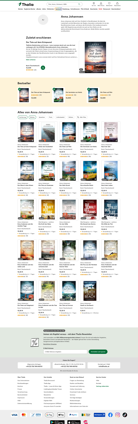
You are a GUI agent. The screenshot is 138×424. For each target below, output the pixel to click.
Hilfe (97, 380)
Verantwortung (22, 392)
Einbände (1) (118, 117)
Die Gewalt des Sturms (90, 218)
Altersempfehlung (104, 117)
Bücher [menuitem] (20, 9)
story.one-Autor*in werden (52, 406)
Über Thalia (21, 377)
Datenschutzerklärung (25, 403)
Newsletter (47, 395)
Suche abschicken (79, 4)
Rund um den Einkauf (77, 377)
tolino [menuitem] (44, 9)
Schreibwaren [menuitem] (75, 9)
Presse (20, 389)
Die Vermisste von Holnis (90, 139)
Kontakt (98, 383)
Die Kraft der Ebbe (48, 218)
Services (72, 395)
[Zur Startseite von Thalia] (28, 4)
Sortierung (27, 117)
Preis (55, 117)
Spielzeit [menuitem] (58, 9)
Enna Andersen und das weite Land (27, 258)
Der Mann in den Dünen (27, 178)
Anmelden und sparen (98, 352)
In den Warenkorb (43, 68)
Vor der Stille (69, 218)
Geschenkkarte (48, 392)
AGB (19, 400)
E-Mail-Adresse (48, 348)
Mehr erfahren (31, 60)
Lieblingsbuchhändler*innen (53, 389)
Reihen (75, 117)
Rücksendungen (75, 400)
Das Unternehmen (23, 380)
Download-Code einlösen (78, 392)
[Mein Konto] (101, 4)
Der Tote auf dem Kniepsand (95, 57)
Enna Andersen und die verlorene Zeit (48, 258)
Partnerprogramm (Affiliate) (53, 403)
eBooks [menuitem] (38, 9)
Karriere (20, 386)
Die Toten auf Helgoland (27, 299)
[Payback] (99, 415)
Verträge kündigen (76, 398)
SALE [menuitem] (100, 9)
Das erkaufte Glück (90, 178)
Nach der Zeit (110, 139)
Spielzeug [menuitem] (66, 9)
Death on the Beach (90, 299)
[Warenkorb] (117, 4)
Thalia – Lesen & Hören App (52, 386)
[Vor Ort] (94, 4)
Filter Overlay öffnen (19, 117)
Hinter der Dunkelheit (48, 139)
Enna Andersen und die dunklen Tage (27, 218)
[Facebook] (110, 415)
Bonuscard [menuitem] (106, 9)
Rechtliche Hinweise (50, 344)
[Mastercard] (23, 415)
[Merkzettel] (109, 4)
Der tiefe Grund (69, 178)
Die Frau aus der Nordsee (90, 258)
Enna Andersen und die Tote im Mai (48, 299)
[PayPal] (73, 415)
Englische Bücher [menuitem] (29, 9)
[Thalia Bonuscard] (86, 415)
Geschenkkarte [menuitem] (116, 9)
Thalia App (47, 383)
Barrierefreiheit (22, 395)
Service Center (101, 377)
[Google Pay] (49, 415)
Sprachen (47, 117)
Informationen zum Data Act (79, 406)
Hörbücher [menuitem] (50, 9)
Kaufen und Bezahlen (76, 383)
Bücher (37, 117)
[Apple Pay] (61, 415)
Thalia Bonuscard (49, 380)
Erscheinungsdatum (88, 117)
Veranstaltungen (49, 398)
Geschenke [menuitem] (94, 9)
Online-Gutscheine (76, 389)
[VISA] (14, 415)
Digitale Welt (48, 400)
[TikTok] (125, 415)
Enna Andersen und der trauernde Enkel (110, 258)
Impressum (21, 398)
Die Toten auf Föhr (69, 139)
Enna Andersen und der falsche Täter (69, 258)
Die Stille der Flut (110, 218)
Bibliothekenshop (75, 403)
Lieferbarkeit (65, 117)
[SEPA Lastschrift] (36, 415)
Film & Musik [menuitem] (85, 9)
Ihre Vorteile (48, 377)
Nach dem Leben (110, 178)
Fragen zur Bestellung (77, 380)
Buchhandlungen (23, 383)
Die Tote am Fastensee (48, 178)
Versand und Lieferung (77, 386)
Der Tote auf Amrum (69, 299)
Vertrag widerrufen (102, 386)
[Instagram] (117, 415)
